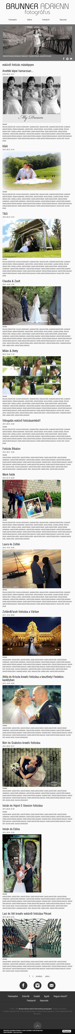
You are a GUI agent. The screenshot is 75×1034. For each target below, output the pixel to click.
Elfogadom (66, 1031)
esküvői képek (26, 131)
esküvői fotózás (38, 129)
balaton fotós (10, 345)
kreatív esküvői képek (37, 131)
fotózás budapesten (18, 129)
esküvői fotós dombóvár (22, 345)
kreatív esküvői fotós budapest (32, 136)
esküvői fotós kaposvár (64, 136)
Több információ (17, 1032)
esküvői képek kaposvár (9, 138)
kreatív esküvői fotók (51, 131)
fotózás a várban (16, 131)
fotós (3, 345)
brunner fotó (60, 138)
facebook (23, 985)
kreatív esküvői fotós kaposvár (26, 138)
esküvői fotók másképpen (17, 133)
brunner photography (22, 126)
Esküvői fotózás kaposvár (49, 136)
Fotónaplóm (13, 20)
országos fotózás (58, 129)
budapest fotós (34, 126)
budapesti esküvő (65, 343)
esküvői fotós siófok (13, 343)
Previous (3, 43)
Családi (37, 996)
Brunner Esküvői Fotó (8, 126)
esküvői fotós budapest (33, 133)
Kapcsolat (63, 20)
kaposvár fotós (43, 126)
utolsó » (47, 976)
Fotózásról (45, 20)
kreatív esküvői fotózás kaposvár (46, 138)
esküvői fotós (29, 129)
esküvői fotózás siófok (26, 343)
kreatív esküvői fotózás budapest (12, 136)
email (51, 985)
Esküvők (25, 996)
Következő (72, 43)
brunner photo (10, 466)
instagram (37, 985)
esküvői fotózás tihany (52, 343)
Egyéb (46, 996)
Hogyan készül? (60, 996)
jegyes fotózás (48, 129)
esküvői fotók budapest (63, 133)
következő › (39, 976)
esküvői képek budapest (48, 133)
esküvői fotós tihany (40, 343)
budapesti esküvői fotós (56, 126)
